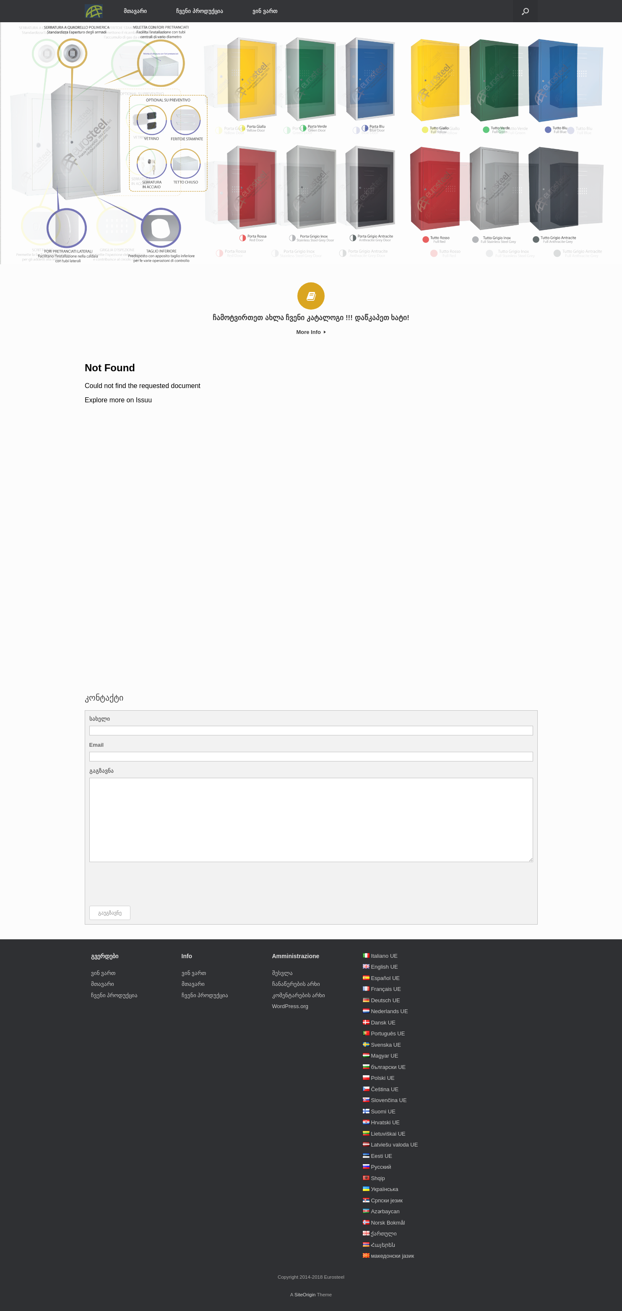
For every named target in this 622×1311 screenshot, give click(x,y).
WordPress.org (290, 1006)
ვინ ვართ (264, 11)
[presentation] (153, 884)
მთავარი (135, 11)
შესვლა (282, 973)
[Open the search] (525, 11)
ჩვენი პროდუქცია (199, 11)
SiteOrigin (305, 1294)
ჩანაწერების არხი (296, 984)
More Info (310, 332)
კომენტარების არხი (298, 995)
